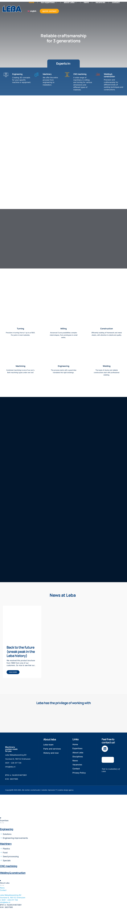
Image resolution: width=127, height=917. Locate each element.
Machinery (47, 74)
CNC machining (79, 74)
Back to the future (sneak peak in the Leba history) (21, 656)
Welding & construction (109, 75)
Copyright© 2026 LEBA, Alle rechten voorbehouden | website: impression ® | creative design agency (39, 795)
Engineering (17, 74)
